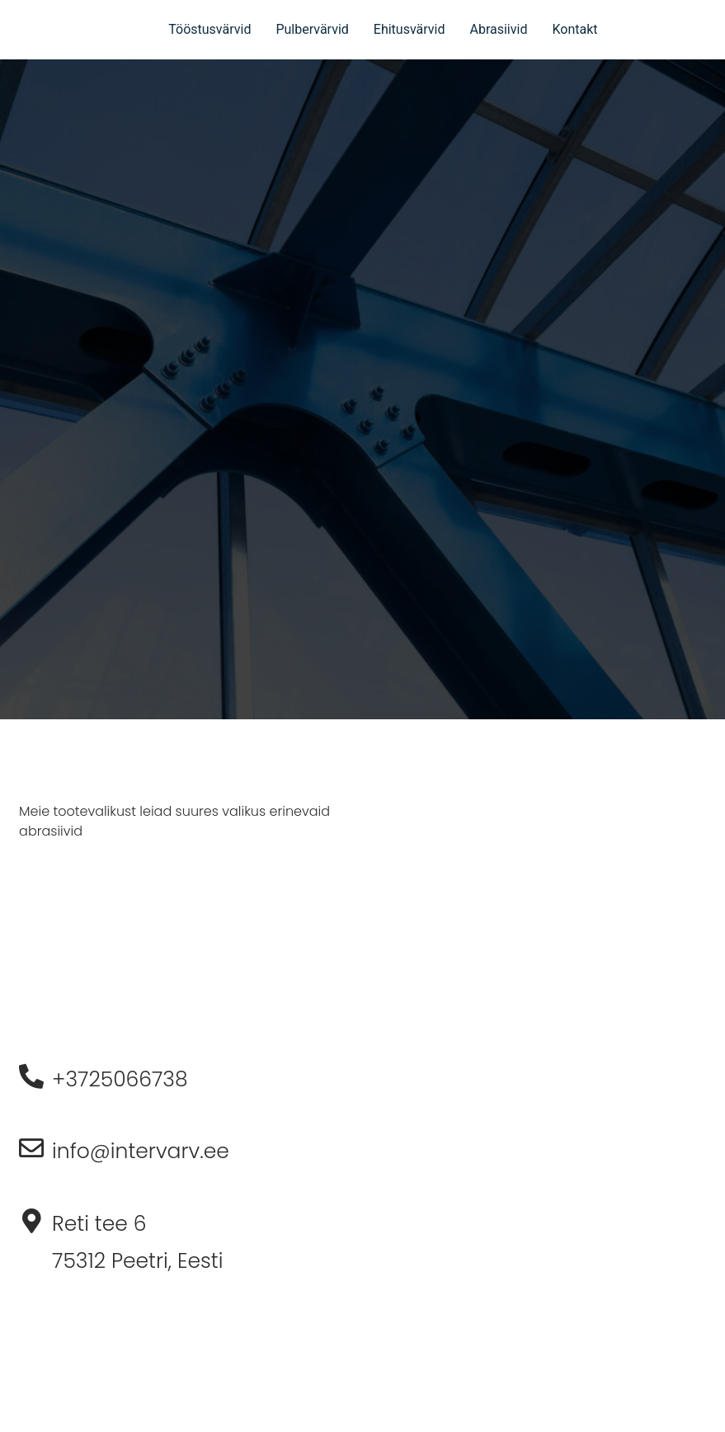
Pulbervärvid (311, 29)
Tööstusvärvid (209, 29)
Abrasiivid (498, 29)
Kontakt (574, 29)
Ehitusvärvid (409, 29)
